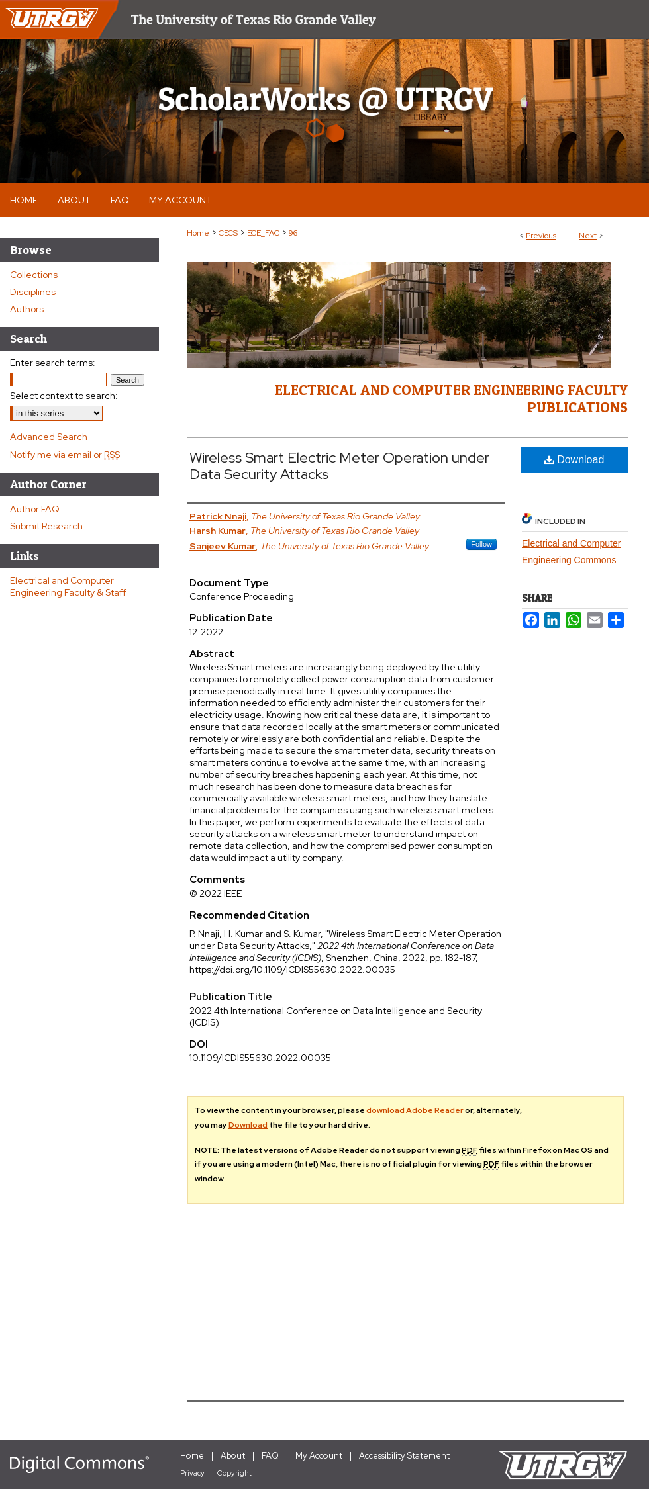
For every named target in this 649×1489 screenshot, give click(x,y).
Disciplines (33, 292)
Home (198, 233)
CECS (228, 233)
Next (588, 235)
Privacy (192, 1473)
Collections (34, 275)
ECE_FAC (263, 233)
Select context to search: (64, 396)
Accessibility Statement (404, 1455)
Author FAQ (35, 509)
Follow (481, 544)
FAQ (270, 1455)
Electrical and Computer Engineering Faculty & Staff (68, 586)
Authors (27, 309)
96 (293, 233)
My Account (318, 1455)
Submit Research (46, 526)
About (233, 1455)
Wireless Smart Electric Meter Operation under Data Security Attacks (339, 466)
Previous (541, 235)
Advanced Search (48, 437)
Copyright (234, 1473)
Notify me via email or (65, 455)
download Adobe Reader (415, 1110)
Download (574, 459)
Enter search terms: (52, 363)
